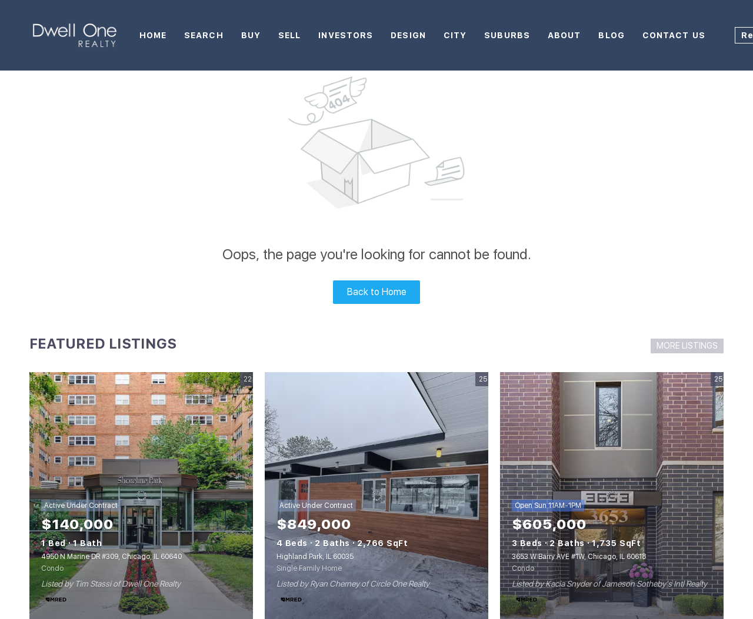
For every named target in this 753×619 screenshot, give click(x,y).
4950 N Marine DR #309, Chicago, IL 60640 (111, 557)
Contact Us (673, 35)
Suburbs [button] (507, 35)
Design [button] (408, 35)
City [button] (455, 35)
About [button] (564, 35)
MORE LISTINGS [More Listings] (687, 345)
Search (204, 35)
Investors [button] (345, 35)
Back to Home (377, 291)
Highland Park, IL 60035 (315, 557)
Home (152, 35)
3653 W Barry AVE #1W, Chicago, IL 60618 (579, 557)
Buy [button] (251, 35)
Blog (611, 35)
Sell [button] (289, 35)
